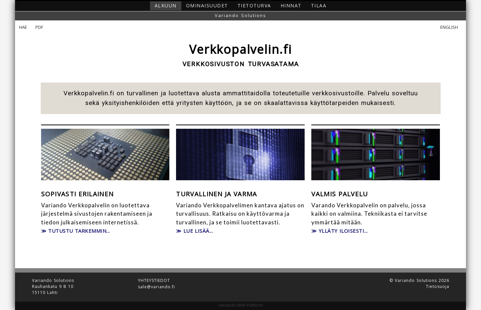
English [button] (449, 27)
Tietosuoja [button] (437, 286)
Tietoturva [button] (254, 5)
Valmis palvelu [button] (339, 194)
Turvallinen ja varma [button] (216, 194)
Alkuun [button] (166, 5)
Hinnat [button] (291, 5)
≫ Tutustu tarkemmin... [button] (75, 231)
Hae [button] (23, 27)
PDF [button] (39, 27)
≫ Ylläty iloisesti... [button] (339, 231)
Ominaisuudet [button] (207, 5)
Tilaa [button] (319, 5)
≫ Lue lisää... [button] (194, 231)
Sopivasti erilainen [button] (77, 194)
